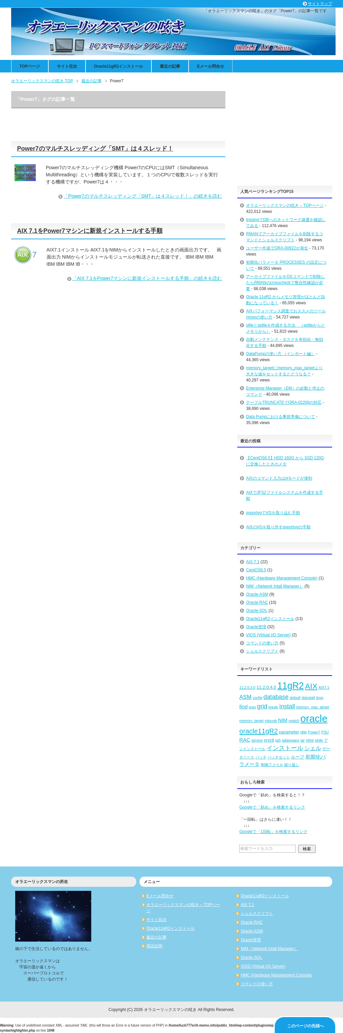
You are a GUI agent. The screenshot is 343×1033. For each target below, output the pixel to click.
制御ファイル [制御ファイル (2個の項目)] (272, 765)
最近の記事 (170, 66)
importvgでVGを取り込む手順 (273, 512)
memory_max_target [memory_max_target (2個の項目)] (312, 707)
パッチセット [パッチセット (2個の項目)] (279, 757)
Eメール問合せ (210, 66)
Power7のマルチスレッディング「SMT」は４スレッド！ (95, 148)
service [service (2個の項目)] (257, 740)
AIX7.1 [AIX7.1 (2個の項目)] (323, 687)
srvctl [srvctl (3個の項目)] (269, 740)
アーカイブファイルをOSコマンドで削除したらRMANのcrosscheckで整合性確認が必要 (285, 282)
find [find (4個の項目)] (243, 706)
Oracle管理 (256, 626)
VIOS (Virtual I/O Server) (268, 635)
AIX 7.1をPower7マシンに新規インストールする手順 (90, 230)
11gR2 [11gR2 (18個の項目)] (290, 686)
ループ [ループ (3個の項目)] (297, 757)
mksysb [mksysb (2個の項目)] (271, 721)
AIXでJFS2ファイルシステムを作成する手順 (284, 495)
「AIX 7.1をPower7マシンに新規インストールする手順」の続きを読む (147, 278)
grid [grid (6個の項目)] (262, 706)
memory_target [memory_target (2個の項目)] (251, 721)
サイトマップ (320, 3)
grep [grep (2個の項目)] (252, 707)
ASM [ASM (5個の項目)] (245, 697)
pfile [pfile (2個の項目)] (303, 732)
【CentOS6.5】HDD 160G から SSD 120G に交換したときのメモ (285, 461)
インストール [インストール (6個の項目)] (285, 748)
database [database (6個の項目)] (276, 697)
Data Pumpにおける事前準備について (280, 416)
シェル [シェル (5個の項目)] (312, 748)
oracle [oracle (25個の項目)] (313, 718)
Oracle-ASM (257, 594)
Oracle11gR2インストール (118, 66)
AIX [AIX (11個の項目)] (311, 686)
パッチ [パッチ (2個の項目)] (261, 757)
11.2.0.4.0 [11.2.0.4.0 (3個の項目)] (266, 687)
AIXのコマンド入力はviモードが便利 (279, 478)
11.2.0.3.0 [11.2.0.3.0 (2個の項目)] (247, 687)
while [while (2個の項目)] (319, 740)
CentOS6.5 (256, 570)
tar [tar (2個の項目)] (302, 740)
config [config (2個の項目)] (257, 698)
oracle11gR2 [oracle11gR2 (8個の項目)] (258, 731)
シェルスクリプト (262, 651)
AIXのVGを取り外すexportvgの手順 (278, 527)
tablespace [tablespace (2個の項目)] (290, 740)
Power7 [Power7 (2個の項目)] (314, 732)
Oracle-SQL (256, 610)
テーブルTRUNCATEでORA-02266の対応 (284, 402)
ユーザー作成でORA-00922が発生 (277, 248)
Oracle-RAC (257, 602)
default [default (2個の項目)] (295, 698)
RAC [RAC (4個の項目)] (244, 740)
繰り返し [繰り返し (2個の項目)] (291, 765)
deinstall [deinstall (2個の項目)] (308, 698)
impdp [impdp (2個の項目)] (273, 707)
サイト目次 (67, 66)
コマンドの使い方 (262, 643)
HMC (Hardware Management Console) (281, 578)
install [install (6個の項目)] (287, 706)
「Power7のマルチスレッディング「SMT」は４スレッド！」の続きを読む (143, 196)
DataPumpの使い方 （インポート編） (280, 353)
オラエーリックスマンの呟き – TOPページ (285, 205)
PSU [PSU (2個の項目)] (325, 732)
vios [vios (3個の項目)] (310, 740)
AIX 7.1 (252, 561)
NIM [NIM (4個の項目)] (283, 720)
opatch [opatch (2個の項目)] (294, 721)
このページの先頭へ (305, 1026)
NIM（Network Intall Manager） (274, 586)
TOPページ (30, 66)
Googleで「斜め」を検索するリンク (272, 807)
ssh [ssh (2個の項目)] (278, 740)
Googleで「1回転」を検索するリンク (273, 831)
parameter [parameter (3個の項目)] (289, 731)
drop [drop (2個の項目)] (319, 698)
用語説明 (154, 946)
